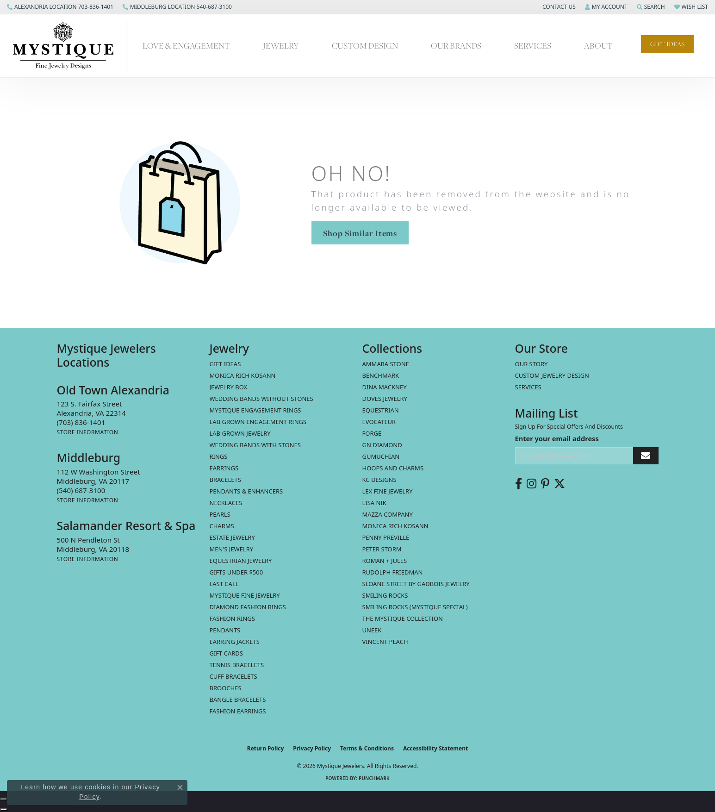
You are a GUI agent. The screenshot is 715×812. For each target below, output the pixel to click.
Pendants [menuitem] (225, 630)
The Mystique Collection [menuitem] (402, 618)
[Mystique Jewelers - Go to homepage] (67, 46)
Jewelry (280, 45)
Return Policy (265, 748)
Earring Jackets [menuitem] (235, 641)
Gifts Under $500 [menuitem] (236, 572)
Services (532, 45)
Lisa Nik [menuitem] (374, 503)
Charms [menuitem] (222, 526)
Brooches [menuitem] (226, 688)
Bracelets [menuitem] (225, 479)
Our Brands (456, 45)
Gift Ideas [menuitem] (225, 364)
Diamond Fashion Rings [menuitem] (248, 607)
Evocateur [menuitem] (379, 422)
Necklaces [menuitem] (226, 503)
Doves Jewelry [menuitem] (384, 398)
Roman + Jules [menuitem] (384, 560)
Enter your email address (557, 438)
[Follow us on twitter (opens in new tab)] (559, 483)
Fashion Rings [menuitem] (232, 618)
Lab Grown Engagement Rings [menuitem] (258, 422)
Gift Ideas (667, 44)
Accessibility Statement (435, 748)
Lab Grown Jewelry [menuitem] (240, 433)
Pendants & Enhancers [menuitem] (246, 491)
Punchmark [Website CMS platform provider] (374, 778)
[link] (60, 7)
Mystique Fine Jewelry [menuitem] (245, 595)
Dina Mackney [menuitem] (384, 387)
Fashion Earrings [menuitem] (238, 711)
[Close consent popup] (180, 787)
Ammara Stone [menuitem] (385, 364)
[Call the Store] (81, 422)
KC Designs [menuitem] (379, 479)
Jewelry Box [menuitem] (229, 387)
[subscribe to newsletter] (645, 455)
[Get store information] (87, 432)
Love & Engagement (186, 45)
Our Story (531, 364)
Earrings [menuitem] (224, 468)
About (598, 45)
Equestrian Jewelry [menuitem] (241, 560)
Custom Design (365, 45)
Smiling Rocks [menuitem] (385, 595)
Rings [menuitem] (219, 456)
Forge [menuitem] (372, 433)
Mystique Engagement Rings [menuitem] (255, 410)
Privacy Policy (312, 748)
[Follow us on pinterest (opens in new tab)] (545, 483)
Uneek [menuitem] (372, 630)
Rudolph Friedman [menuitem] (392, 572)
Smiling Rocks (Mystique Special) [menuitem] (415, 607)
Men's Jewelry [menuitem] (232, 549)
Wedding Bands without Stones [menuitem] (261, 398)
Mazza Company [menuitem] (387, 514)
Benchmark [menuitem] (380, 375)
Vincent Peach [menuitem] (385, 641)
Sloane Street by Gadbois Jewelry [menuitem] (416, 584)
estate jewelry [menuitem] (232, 537)
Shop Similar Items (360, 233)
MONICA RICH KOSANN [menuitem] (243, 375)
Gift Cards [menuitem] (226, 653)
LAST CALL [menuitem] (224, 584)
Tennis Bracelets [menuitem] (237, 665)
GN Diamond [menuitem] (382, 445)
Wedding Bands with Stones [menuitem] (255, 445)
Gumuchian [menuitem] (381, 456)
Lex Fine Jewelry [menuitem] (387, 491)
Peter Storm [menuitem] (382, 549)
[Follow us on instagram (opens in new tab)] (531, 483)
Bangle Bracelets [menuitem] (238, 699)
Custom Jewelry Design (552, 375)
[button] (558, 7)
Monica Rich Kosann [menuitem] (395, 526)
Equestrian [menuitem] (380, 410)
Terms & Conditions (367, 748)
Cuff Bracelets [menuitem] (233, 676)
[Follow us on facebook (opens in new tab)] (518, 483)
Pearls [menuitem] (220, 514)
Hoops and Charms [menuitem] (393, 468)
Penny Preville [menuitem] (386, 537)
